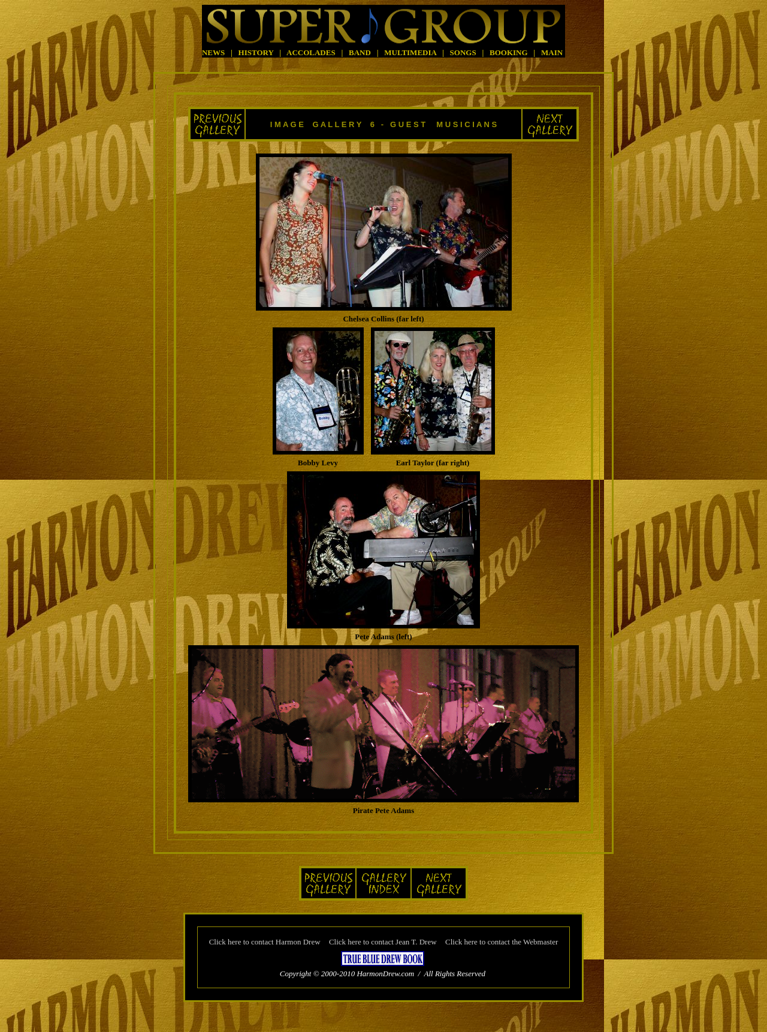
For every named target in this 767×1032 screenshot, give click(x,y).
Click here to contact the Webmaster (501, 941)
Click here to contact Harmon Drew (265, 941)
